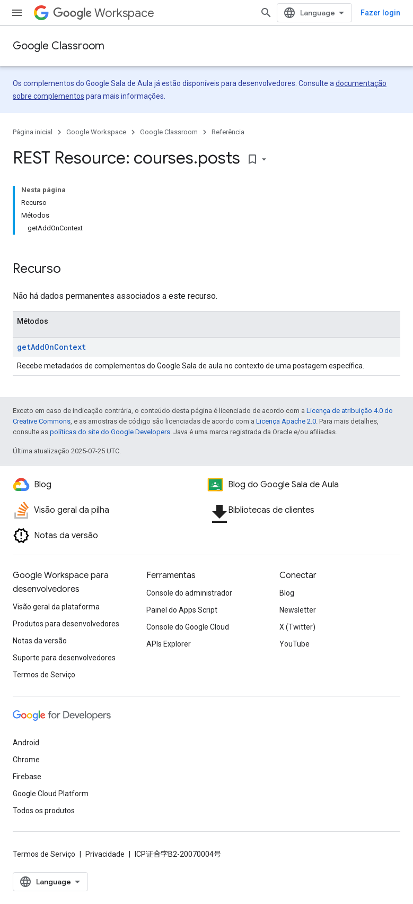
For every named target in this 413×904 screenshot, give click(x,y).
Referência (228, 132)
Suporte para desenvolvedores (64, 657)
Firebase (27, 776)
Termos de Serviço (44, 674)
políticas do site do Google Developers (110, 432)
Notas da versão (40, 640)
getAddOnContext (51, 347)
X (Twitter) (297, 627)
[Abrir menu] (17, 12)
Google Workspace (96, 132)
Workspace (103, 13)
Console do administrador (189, 593)
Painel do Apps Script (181, 610)
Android (26, 742)
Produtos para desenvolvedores (66, 623)
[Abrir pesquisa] (266, 12)
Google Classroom (58, 46)
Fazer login (380, 12)
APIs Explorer (168, 644)
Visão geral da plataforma (56, 606)
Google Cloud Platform (51, 793)
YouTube (294, 644)
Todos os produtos (44, 810)
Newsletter (297, 610)
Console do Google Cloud (187, 627)
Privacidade (105, 854)
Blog (286, 593)
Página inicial (32, 132)
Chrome (26, 759)
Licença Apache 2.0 (286, 421)
